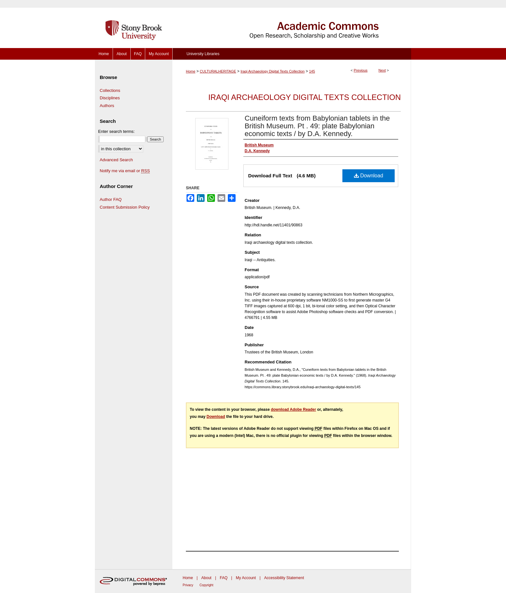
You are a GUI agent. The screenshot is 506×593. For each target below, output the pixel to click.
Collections (110, 90)
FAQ (224, 578)
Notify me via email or (125, 170)
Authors (107, 105)
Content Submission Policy (125, 207)
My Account (246, 578)
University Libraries (203, 54)
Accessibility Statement (284, 578)
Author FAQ (111, 199)
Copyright (206, 585)
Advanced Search (116, 159)
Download (368, 175)
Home (190, 71)
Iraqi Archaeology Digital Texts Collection (272, 71)
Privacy (188, 585)
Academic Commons (291, 24)
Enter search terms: (116, 131)
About (206, 578)
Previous (361, 70)
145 (312, 71)
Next (382, 70)
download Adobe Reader (293, 409)
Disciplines (110, 97)
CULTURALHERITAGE (218, 71)
